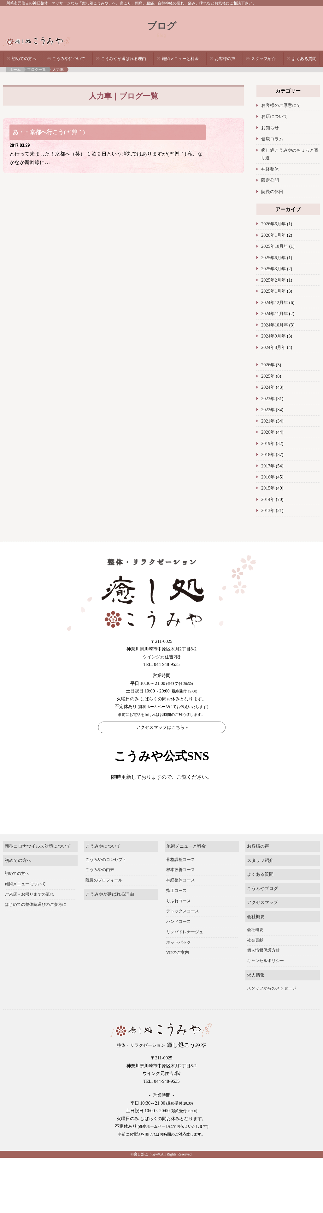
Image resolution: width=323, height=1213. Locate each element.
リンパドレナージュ (184, 948)
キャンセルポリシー (265, 976)
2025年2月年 (273, 280)
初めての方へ (24, 58)
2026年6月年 (273, 223)
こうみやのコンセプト (105, 875)
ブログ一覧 (36, 69)
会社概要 (256, 932)
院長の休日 (272, 191)
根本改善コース (180, 885)
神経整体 (270, 169)
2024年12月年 (274, 302)
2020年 (268, 432)
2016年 (268, 476)
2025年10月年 (274, 246)
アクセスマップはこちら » (162, 727)
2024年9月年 (273, 335)
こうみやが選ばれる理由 (123, 58)
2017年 (268, 465)
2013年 (268, 510)
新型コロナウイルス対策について (38, 861)
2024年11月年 (274, 313)
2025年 (268, 376)
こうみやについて (68, 58)
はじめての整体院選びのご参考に (35, 920)
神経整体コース (180, 896)
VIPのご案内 (177, 968)
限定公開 (270, 180)
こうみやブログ (262, 904)
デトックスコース (182, 927)
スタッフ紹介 (263, 58)
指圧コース (176, 906)
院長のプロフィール (103, 896)
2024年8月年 (273, 347)
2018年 (268, 454)
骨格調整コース (180, 875)
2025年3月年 (273, 268)
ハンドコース (178, 937)
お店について (274, 116)
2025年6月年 (273, 257)
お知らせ (270, 127)
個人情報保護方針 (263, 966)
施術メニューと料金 (180, 58)
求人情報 (256, 990)
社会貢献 (255, 956)
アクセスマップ (262, 918)
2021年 (268, 421)
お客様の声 (225, 58)
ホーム (15, 69)
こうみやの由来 (99, 885)
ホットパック (178, 958)
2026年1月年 (273, 235)
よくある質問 (304, 58)
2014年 (268, 499)
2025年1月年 (273, 291)
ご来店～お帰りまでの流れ (29, 910)
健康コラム (272, 138)
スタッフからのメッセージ (271, 1004)
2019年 (268, 443)
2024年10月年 (274, 324)
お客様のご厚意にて (281, 105)
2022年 (268, 409)
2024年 (268, 387)
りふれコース (178, 916)
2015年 (268, 488)
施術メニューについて (25, 900)
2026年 (268, 364)
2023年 (268, 398)
